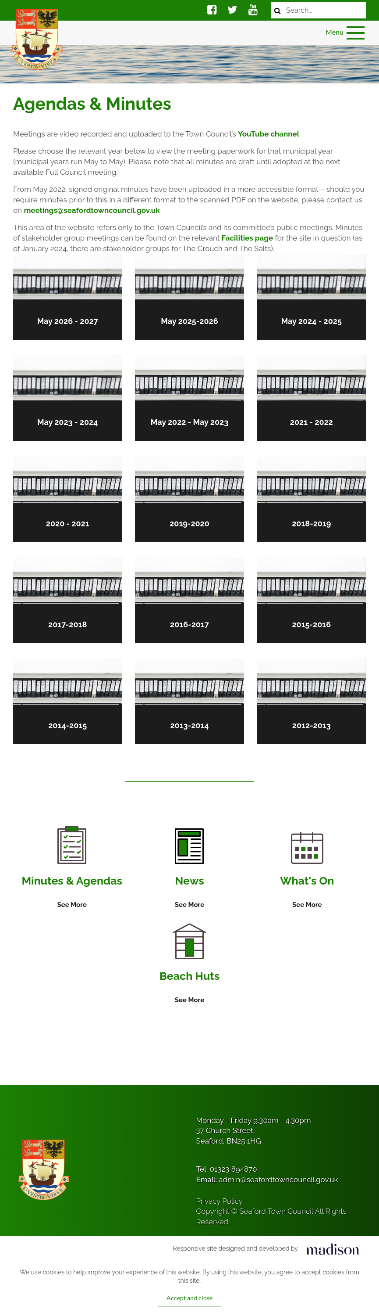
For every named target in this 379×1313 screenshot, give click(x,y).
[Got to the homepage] (36, 39)
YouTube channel (268, 134)
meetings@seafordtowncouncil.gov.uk (91, 210)
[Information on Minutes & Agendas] (71, 868)
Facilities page (247, 238)
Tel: (226, 1169)
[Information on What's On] (307, 871)
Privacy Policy (219, 1201)
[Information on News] (189, 869)
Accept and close (189, 1298)
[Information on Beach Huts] (189, 964)
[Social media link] (211, 11)
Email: (267, 1179)
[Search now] (277, 10)
